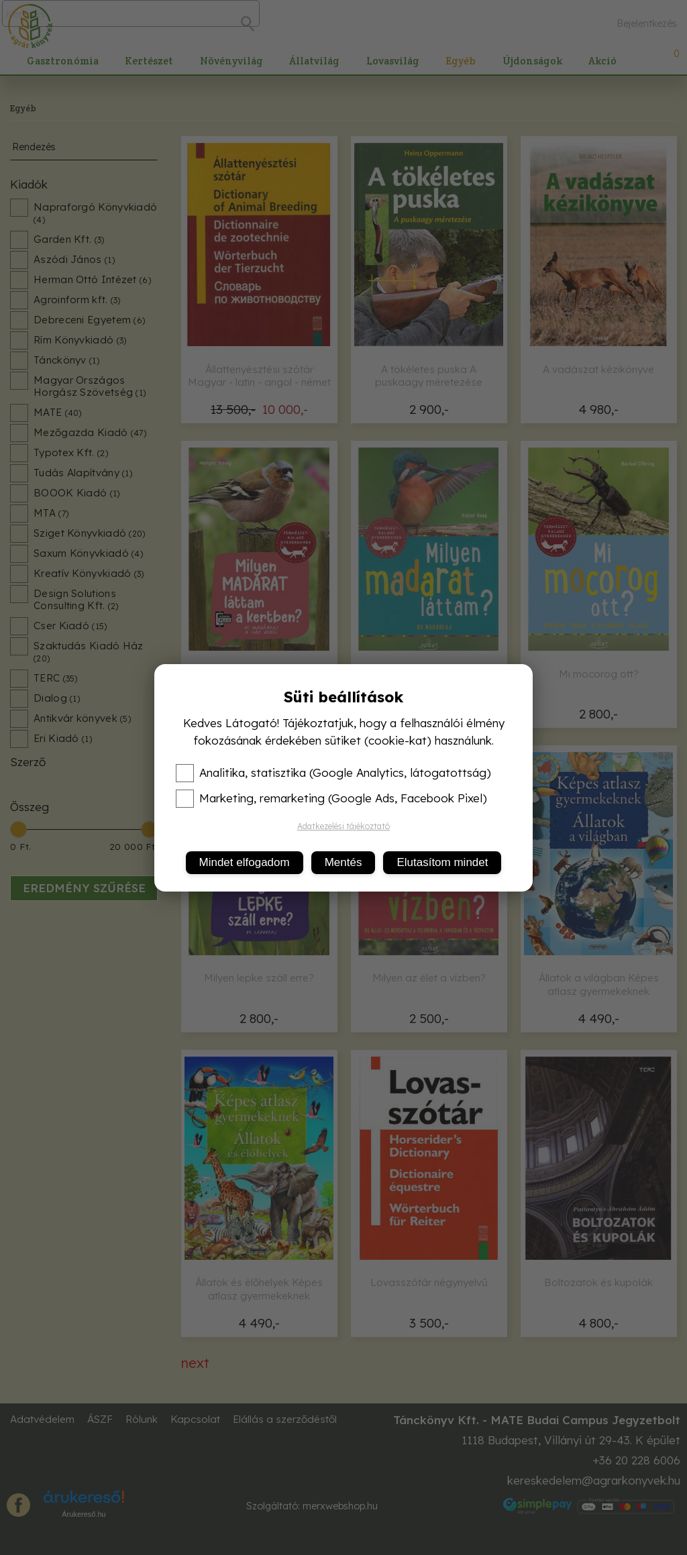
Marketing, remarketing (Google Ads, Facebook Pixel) (331, 798)
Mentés (343, 862)
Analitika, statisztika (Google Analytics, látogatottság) (333, 773)
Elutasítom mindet (442, 862)
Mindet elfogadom (244, 862)
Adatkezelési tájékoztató (343, 826)
